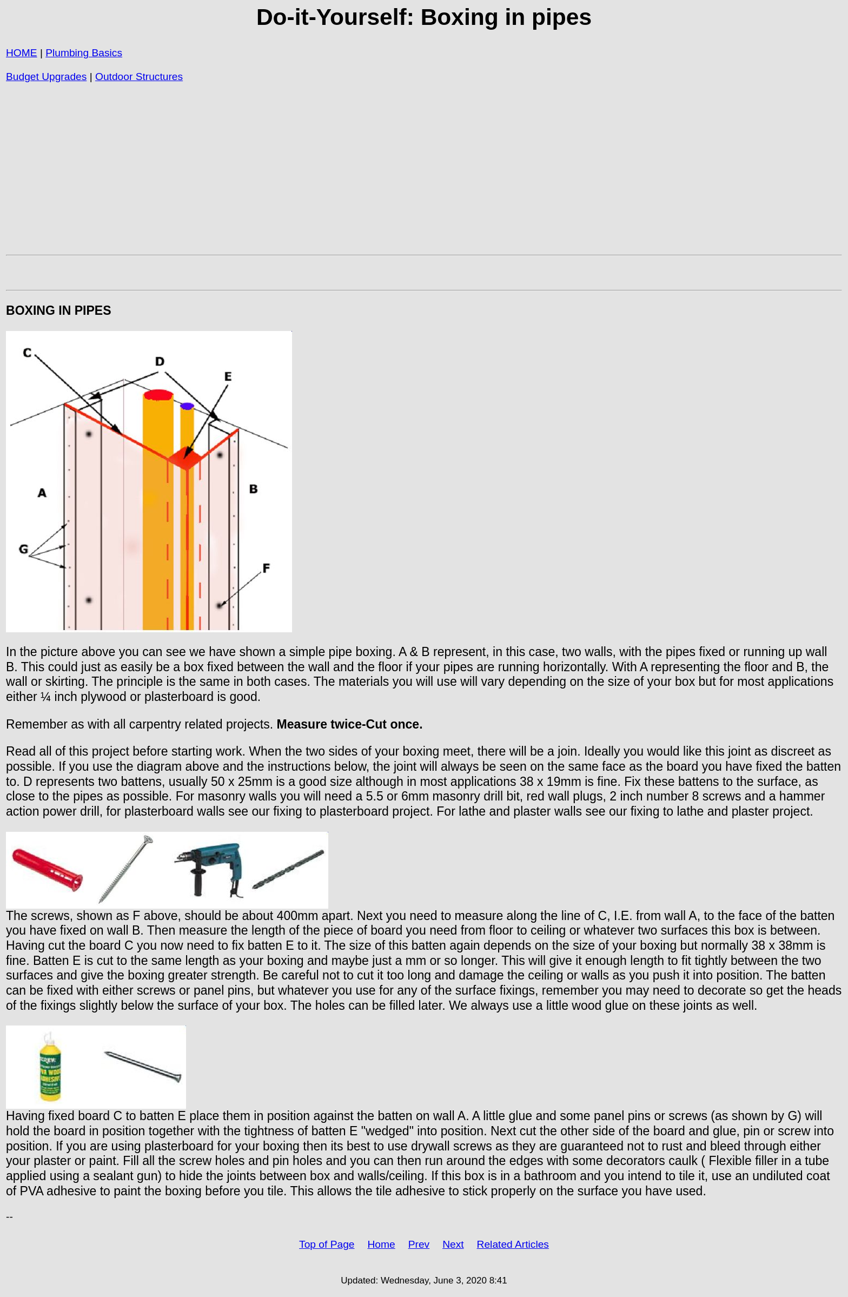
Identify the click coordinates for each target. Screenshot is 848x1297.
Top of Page (326, 1244)
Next (452, 1244)
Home (381, 1244)
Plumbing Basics (83, 52)
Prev (418, 1244)
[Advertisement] (330, 173)
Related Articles (513, 1244)
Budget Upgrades (46, 76)
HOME (21, 52)
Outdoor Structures (139, 76)
